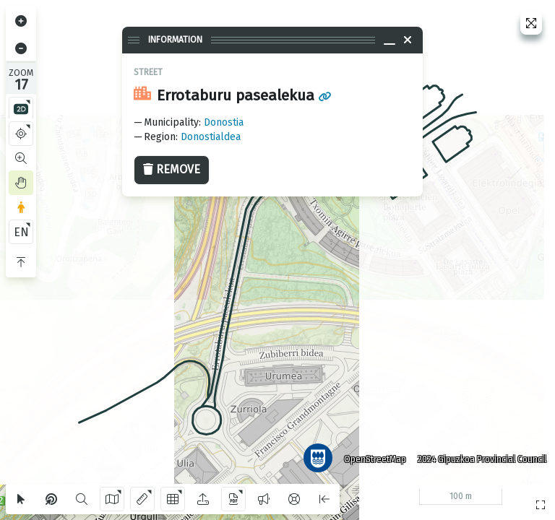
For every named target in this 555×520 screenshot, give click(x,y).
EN (21, 232)
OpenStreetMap (375, 459)
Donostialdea (211, 137)
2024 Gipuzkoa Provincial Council (482, 459)
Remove (171, 169)
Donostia (224, 122)
